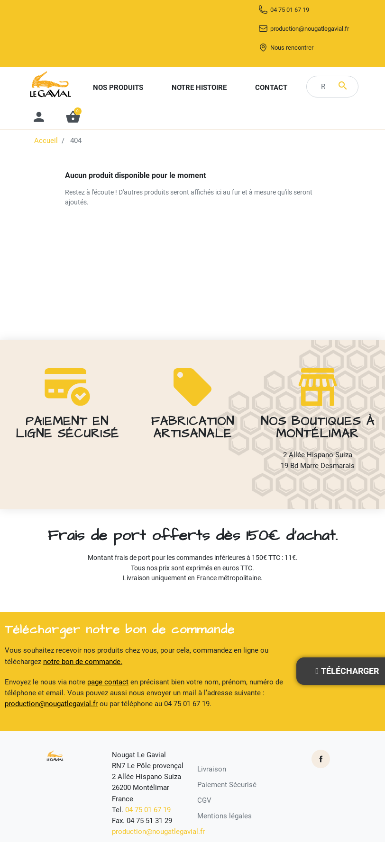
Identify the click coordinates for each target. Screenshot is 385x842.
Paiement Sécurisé (227, 786)
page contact (107, 684)
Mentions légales (224, 818)
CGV (204, 802)
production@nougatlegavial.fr (301, 48)
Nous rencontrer (306, 69)
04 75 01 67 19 (301, 28)
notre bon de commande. (82, 663)
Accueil (46, 163)
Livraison (211, 771)
